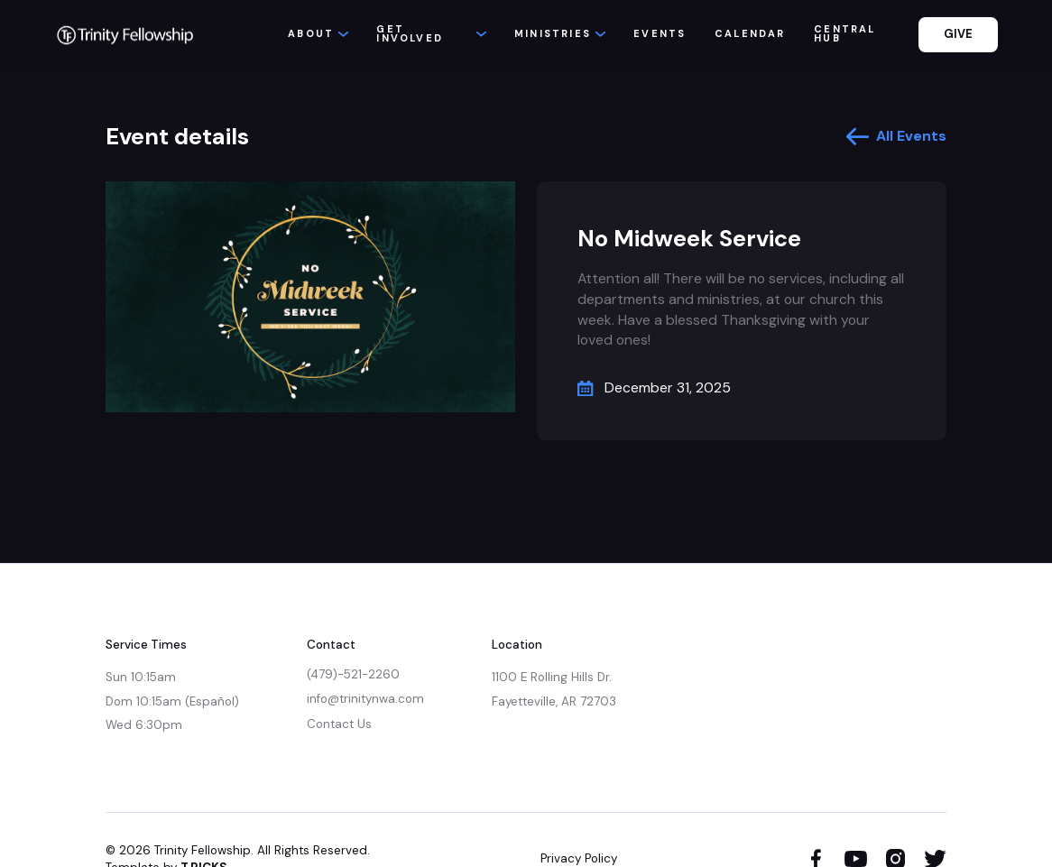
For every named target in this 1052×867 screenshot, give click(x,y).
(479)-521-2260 (353, 674)
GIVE (958, 34)
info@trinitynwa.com (365, 698)
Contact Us (339, 724)
